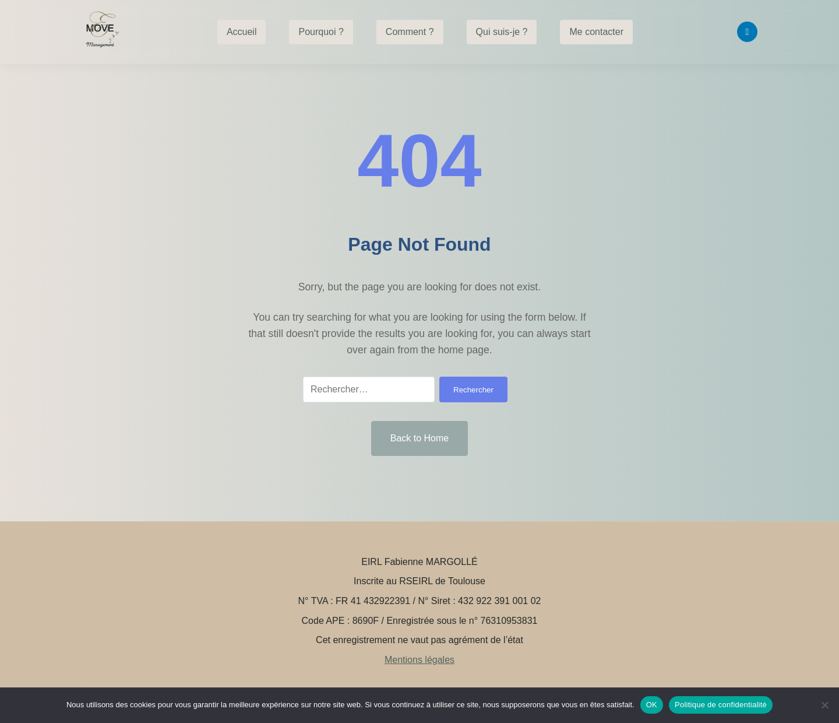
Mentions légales (419, 660)
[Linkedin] (747, 32)
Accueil (242, 32)
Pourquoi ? (320, 32)
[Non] (824, 705)
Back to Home (419, 438)
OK (651, 704)
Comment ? (410, 32)
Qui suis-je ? (502, 32)
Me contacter (596, 32)
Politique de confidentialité (721, 704)
